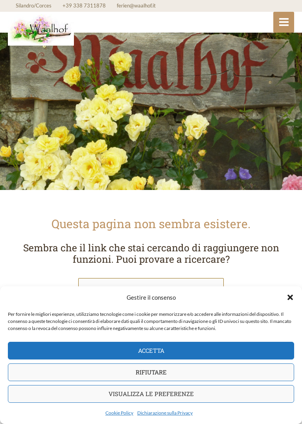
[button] (290, 297)
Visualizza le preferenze (151, 394)
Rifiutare (151, 372)
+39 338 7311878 (84, 5)
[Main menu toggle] (283, 22)
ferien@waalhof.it (136, 5)
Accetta (151, 350)
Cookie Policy (119, 413)
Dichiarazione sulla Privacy (165, 413)
